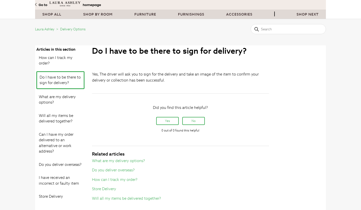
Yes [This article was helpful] (167, 121)
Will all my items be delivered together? (56, 118)
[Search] (288, 29)
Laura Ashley (44, 29)
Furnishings (191, 14)
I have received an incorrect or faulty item (59, 180)
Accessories (239, 14)
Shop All (51, 14)
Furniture (145, 14)
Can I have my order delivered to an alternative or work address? (56, 143)
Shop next (308, 14)
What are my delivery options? (57, 99)
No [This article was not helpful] (194, 121)
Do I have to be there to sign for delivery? (60, 80)
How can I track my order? (55, 60)
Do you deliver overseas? (60, 164)
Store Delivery (51, 196)
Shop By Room (98, 14)
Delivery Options (72, 29)
